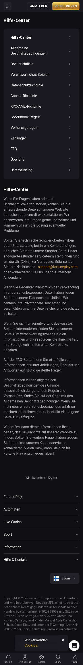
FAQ (41, 149)
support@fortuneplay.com (57, 267)
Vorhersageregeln (41, 127)
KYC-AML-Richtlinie (41, 106)
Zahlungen (41, 138)
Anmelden (38, 6)
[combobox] (64, 578)
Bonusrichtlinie (41, 64)
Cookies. (31, 645)
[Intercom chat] (74, 645)
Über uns (41, 159)
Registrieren (66, 6)
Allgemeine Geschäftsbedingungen (41, 50)
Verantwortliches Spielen (41, 74)
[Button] (8, 6)
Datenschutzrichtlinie (41, 85)
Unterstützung (41, 170)
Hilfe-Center (41, 37)
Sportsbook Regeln (41, 117)
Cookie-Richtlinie (41, 96)
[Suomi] (64, 578)
